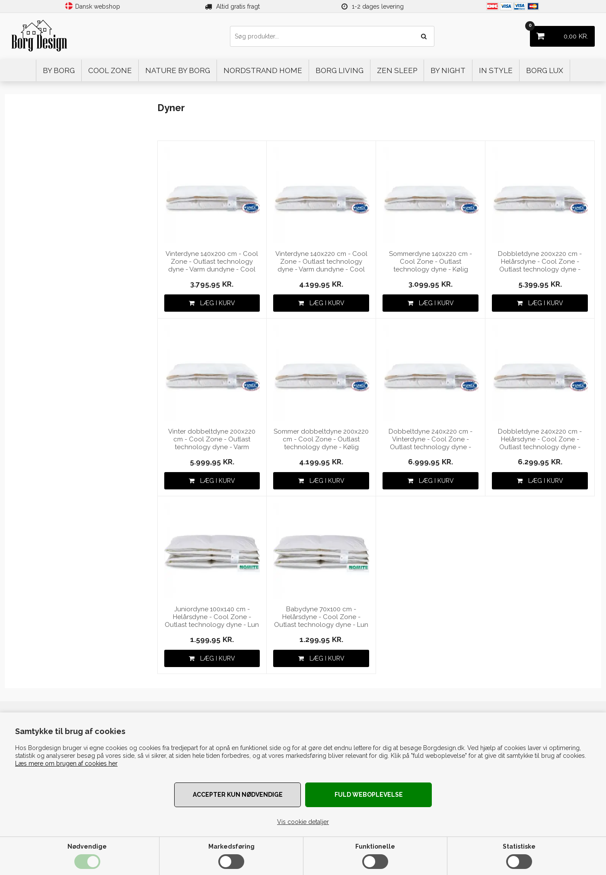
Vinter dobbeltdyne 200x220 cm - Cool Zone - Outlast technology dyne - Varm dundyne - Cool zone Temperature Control (211, 439)
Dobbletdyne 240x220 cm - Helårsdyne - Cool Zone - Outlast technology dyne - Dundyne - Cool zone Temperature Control (540, 439)
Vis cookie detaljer (303, 821)
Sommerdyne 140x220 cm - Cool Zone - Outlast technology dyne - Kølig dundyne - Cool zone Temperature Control (430, 262)
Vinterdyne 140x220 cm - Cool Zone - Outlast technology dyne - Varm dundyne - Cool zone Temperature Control (321, 262)
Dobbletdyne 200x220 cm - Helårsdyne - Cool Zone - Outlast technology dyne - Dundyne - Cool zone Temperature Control (540, 262)
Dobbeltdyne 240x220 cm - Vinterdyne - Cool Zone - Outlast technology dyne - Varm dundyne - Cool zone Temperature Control (430, 439)
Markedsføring (231, 846)
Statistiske (519, 846)
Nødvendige (87, 846)
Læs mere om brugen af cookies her (66, 763)
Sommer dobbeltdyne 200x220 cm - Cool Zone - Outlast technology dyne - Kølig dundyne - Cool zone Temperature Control (321, 439)
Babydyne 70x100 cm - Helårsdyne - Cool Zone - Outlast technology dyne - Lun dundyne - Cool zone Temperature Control (321, 617)
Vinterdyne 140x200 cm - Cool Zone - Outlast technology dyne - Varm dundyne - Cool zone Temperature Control (212, 262)
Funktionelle (375, 846)
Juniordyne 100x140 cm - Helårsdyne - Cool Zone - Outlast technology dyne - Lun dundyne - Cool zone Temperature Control (212, 617)
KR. (559, 33)
